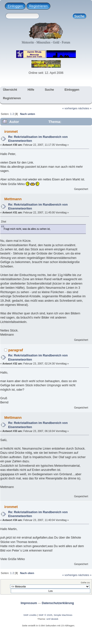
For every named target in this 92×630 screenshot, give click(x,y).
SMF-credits (30, 615)
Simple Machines (63, 615)
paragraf (15, 350)
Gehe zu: (85, 582)
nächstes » (85, 108)
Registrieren (38, 6)
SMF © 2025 (45, 615)
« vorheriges (70, 108)
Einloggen (15, 6)
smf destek (52, 619)
